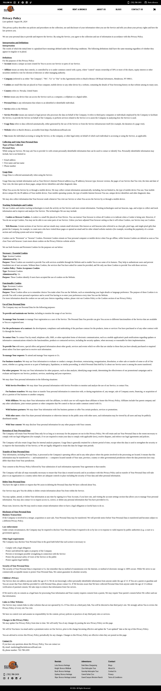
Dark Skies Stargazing (89, 665)
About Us (101, 9)
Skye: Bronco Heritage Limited (65, 677)
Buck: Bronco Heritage (62, 671)
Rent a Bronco (153, 3)
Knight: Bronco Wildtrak (63, 668)
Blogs (118, 9)
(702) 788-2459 (136, 3)
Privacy (110, 674)
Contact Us (137, 9)
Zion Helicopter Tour (89, 668)
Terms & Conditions (115, 677)
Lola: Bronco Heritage (62, 665)
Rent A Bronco (80, 9)
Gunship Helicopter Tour (90, 671)
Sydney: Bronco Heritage (63, 674)
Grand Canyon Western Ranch (92, 677)
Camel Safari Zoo (88, 674)
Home (60, 9)
